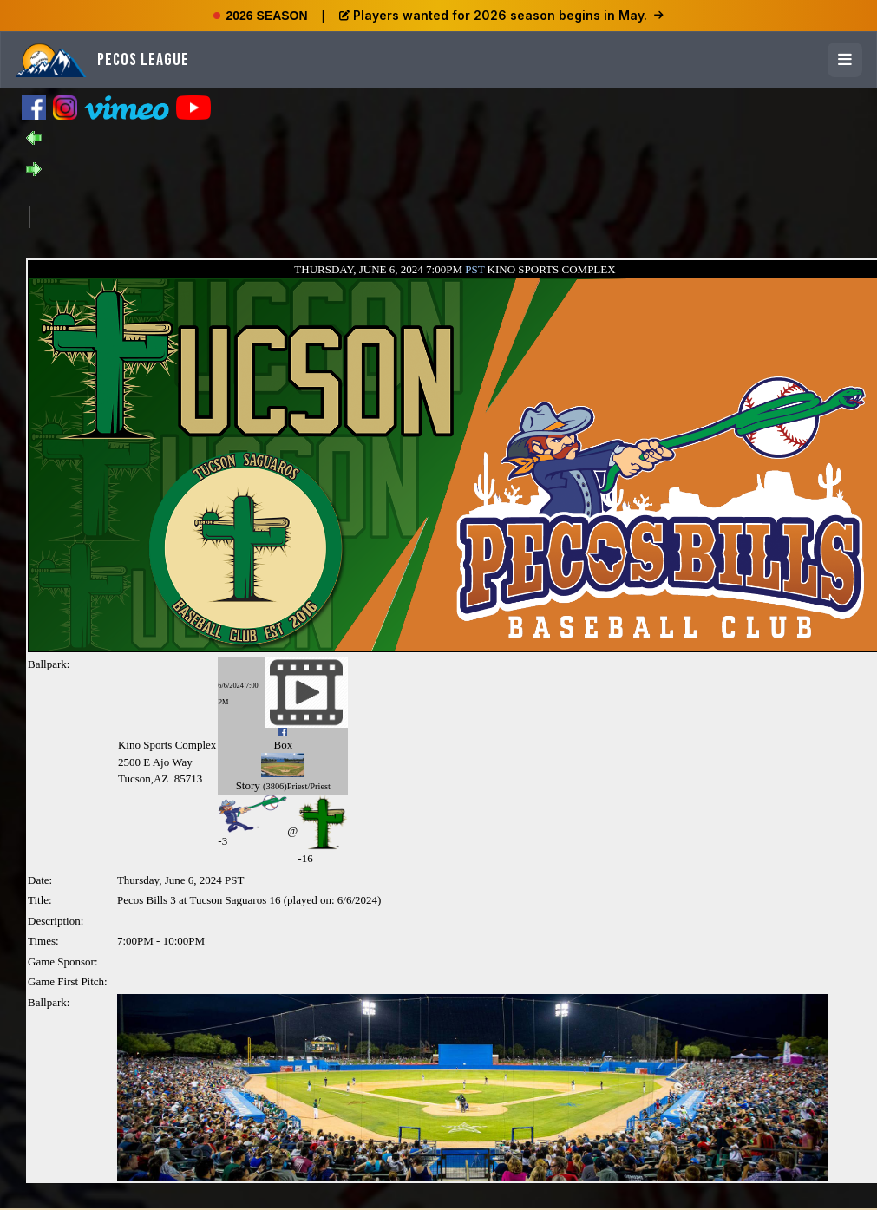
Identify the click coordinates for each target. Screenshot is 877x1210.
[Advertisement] (345, 215)
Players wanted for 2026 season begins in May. (501, 15)
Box (282, 744)
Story (248, 785)
